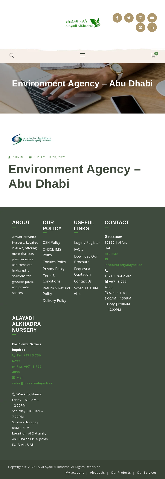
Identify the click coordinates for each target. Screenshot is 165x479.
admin (18, 157)
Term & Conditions (51, 278)
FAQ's (78, 249)
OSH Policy (51, 242)
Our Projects (121, 472)
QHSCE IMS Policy (52, 252)
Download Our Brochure (86, 259)
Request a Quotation (82, 271)
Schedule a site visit (86, 291)
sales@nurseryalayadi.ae (32, 383)
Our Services (147, 472)
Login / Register (87, 242)
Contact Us (83, 281)
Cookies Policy (54, 261)
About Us (97, 472)
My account (75, 472)
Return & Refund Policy (56, 291)
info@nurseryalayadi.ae (123, 265)
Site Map (111, 253)
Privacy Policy (53, 268)
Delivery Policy (54, 300)
